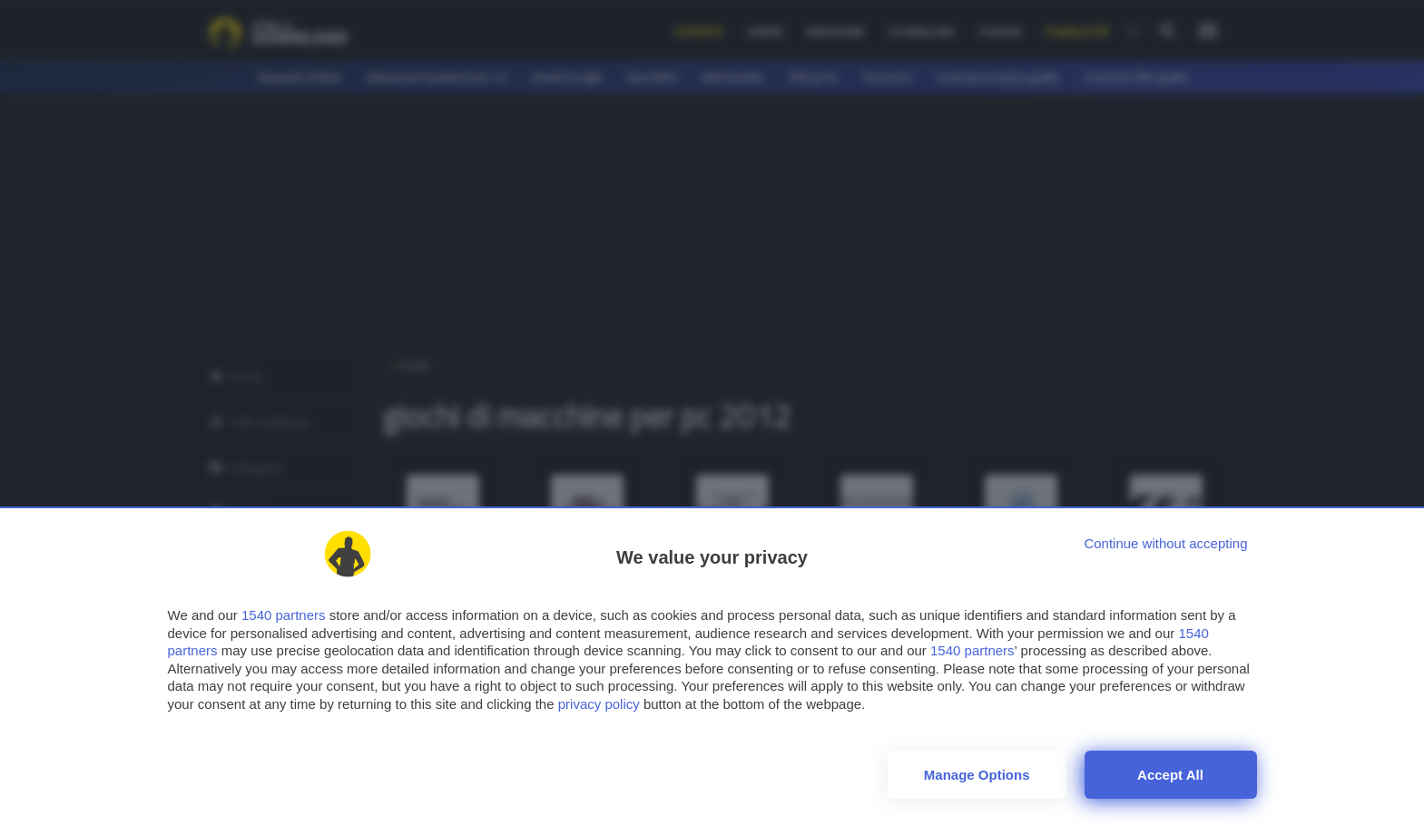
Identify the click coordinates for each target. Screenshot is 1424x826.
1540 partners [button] (283, 615)
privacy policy (599, 704)
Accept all (1170, 774)
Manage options (977, 774)
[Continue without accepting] (1165, 543)
